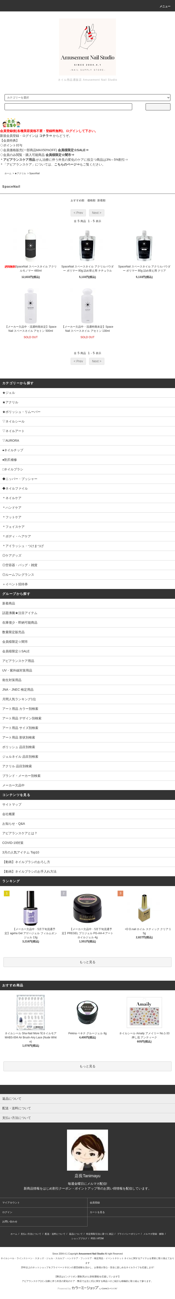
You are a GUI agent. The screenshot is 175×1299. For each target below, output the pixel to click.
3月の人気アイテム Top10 (20, 852)
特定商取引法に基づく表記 (99, 1234)
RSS (93, 1238)
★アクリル (20, 173)
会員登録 (95, 1202)
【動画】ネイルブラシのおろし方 (26, 862)
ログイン (7, 1212)
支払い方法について (31, 1234)
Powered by (87, 1288)
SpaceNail (34, 173)
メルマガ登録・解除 (153, 1234)
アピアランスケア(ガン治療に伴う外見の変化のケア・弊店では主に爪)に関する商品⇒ (66, 1281)
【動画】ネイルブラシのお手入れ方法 (29, 871)
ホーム (8, 173)
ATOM (100, 1238)
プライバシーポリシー (128, 1234)
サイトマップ (11, 804)
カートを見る (97, 1212)
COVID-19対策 (12, 843)
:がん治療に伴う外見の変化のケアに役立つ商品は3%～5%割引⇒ (65, 159)
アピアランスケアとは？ (19, 833)
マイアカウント (11, 1202)
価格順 (91, 200)
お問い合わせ (9, 1221)
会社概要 (8, 814)
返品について (76, 1234)
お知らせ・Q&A (13, 823)
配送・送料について (55, 1234)
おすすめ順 (77, 200)
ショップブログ (79, 1238)
